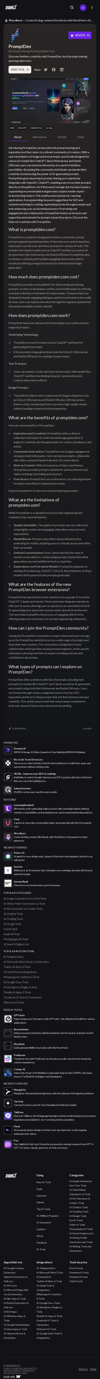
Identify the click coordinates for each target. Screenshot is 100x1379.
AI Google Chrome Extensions (14, 1270)
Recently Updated (16, 1083)
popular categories (17, 892)
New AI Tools (43, 1182)
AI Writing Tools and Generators (80, 1248)
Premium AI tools (78, 1276)
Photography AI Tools (16, 939)
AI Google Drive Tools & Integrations (49, 1335)
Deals (39, 1188)
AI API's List (10, 1285)
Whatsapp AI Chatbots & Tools (21, 977)
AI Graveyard (43, 1222)
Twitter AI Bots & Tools (17, 966)
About (39, 1235)
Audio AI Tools (12, 934)
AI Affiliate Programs (47, 1215)
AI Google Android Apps (17, 1324)
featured (10, 799)
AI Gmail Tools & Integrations (20, 972)
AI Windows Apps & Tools (14, 1318)
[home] (10, 8)
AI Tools (41, 1249)
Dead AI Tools (13, 1009)
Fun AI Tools (11, 929)
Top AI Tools (43, 1209)
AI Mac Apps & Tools (15, 1298)
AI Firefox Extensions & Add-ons (16, 1305)
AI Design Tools (12, 923)
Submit (40, 1202)
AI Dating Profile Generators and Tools (81, 1240)
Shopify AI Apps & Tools (17, 992)
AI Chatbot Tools (13, 913)
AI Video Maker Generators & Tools (24, 903)
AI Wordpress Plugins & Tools (20, 987)
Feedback (41, 1242)
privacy (83, 1369)
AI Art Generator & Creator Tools (23, 908)
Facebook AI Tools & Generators (23, 997)
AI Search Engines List (16, 944)
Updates (41, 1229)
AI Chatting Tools (13, 918)
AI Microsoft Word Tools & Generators (26, 961)
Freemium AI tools (79, 1272)
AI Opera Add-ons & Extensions (15, 1335)
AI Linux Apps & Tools (15, 1329)
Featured (41, 1195)
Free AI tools (76, 1268)
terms (92, 1369)
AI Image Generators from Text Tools (25, 898)
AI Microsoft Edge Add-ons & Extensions (16, 1292)
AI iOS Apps (10, 1311)
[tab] (18, 137)
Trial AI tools (76, 1281)
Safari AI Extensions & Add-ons (15, 1279)
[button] (92, 7)
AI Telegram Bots (14, 956)
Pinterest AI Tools (14, 1002)
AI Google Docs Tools (16, 982)
